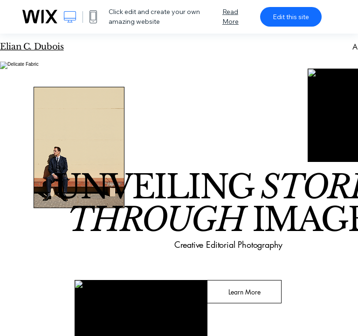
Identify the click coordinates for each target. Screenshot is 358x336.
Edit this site (291, 17)
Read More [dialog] (230, 16)
